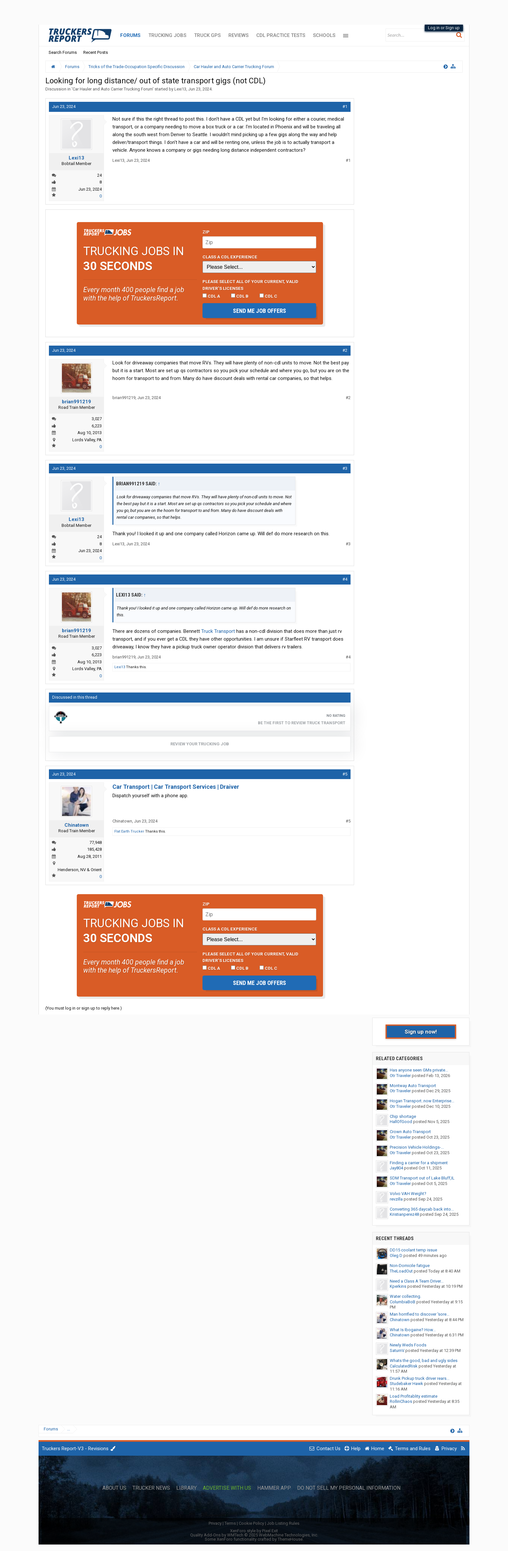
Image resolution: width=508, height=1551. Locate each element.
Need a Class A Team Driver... (417, 1281)
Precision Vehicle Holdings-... (417, 1147)
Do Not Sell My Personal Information (348, 1488)
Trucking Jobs (167, 35)
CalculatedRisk (404, 1366)
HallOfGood (401, 1121)
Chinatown (76, 825)
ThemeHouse (290, 1539)
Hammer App (274, 1488)
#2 (344, 350)
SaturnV (397, 1350)
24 (99, 175)
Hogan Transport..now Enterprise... (422, 1100)
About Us (114, 1488)
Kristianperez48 (404, 1214)
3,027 (97, 418)
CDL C (268, 296)
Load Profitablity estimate (413, 1396)
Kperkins (398, 1286)
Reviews (238, 35)
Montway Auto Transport (413, 1085)
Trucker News (151, 1488)
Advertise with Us (227, 1488)
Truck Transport (218, 631)
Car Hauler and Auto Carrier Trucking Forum (113, 89)
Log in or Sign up (444, 27)
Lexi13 (180, 89)
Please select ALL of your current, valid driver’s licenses (250, 284)
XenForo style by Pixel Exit (254, 1530)
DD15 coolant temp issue (413, 1250)
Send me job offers (259, 310)
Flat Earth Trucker (129, 831)
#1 (344, 106)
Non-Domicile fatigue (410, 1265)
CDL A (211, 296)
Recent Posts (95, 52)
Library (186, 1488)
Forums (130, 35)
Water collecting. (405, 1296)
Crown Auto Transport (410, 1131)
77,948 (95, 842)
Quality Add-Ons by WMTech (254, 1535)
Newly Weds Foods (408, 1345)
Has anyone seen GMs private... (419, 1070)
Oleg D (396, 1255)
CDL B (239, 296)
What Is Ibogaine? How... (413, 1329)
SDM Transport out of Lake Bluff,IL (422, 1178)
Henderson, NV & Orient (80, 869)
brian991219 (76, 402)
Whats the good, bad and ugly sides (423, 1360)
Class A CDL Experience (229, 256)
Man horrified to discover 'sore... (419, 1314)
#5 (344, 774)
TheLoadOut (401, 1271)
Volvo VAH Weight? (408, 1193)
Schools (324, 35)
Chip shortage (403, 1116)
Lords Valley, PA (87, 439)
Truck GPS (207, 35)
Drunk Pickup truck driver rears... (419, 1378)
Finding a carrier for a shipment (419, 1162)
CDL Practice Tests (280, 35)
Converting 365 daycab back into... (422, 1209)
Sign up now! (421, 1031)
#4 (344, 579)
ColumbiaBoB (402, 1301)
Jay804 (396, 1168)
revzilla (396, 1199)
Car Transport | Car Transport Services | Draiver (175, 786)
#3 (344, 468)
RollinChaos (401, 1401)
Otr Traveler (400, 1075)
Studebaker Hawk (406, 1383)
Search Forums (63, 52)
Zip (206, 231)
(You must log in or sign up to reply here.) (83, 1008)
